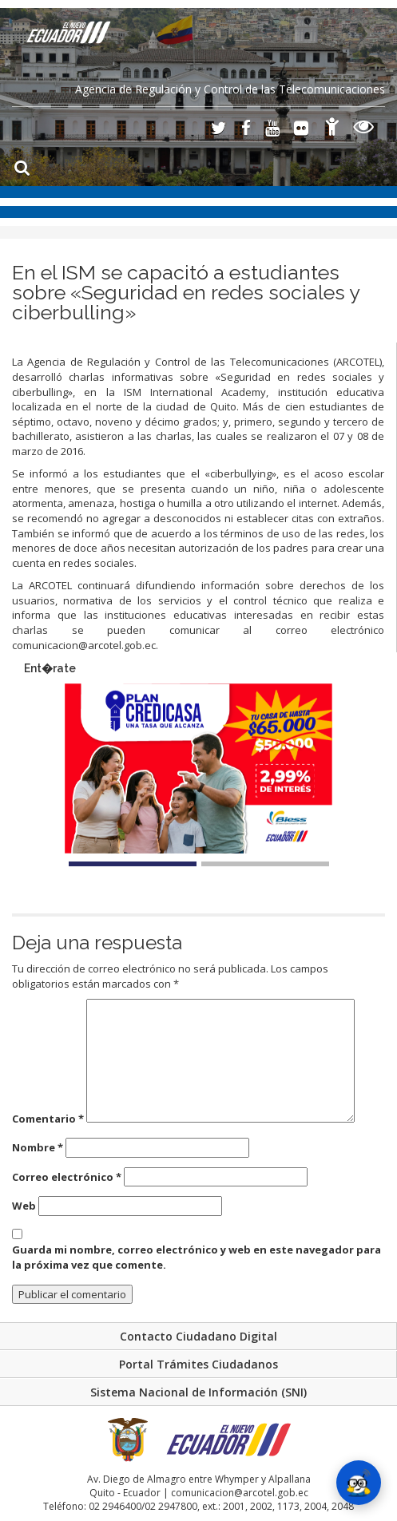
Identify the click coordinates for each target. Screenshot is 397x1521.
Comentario (48, 1118)
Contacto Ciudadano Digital (198, 1336)
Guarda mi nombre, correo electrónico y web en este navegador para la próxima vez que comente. (196, 1257)
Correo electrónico (66, 1177)
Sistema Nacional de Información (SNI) (198, 1392)
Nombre (37, 1147)
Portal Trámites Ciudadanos (198, 1364)
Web (24, 1205)
